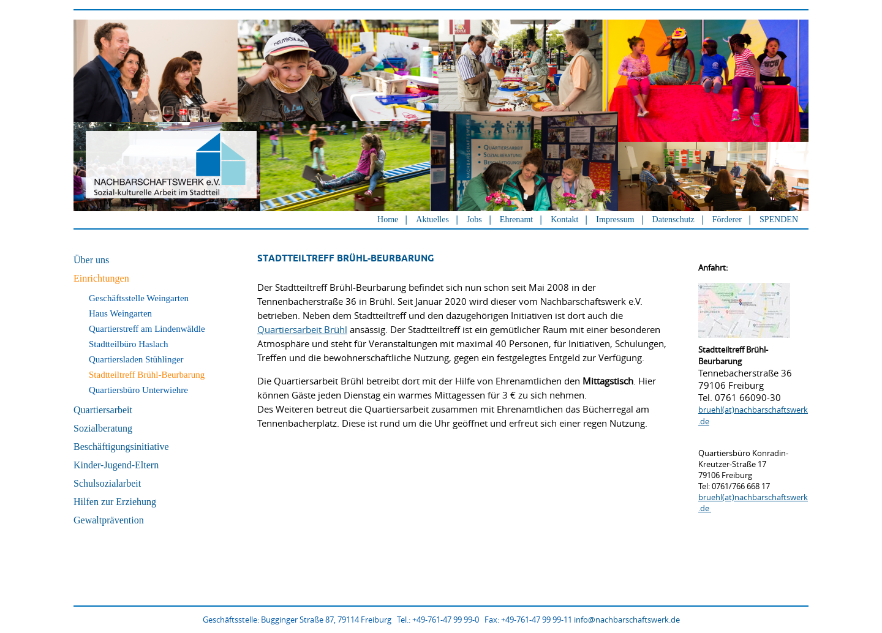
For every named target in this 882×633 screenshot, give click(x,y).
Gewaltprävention (109, 520)
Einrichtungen (101, 278)
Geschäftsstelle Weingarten (139, 298)
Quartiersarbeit (103, 410)
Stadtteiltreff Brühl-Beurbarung (147, 375)
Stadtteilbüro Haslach (128, 344)
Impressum (615, 219)
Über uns (91, 260)
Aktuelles (432, 219)
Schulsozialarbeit (107, 483)
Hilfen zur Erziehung (115, 501)
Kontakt (564, 219)
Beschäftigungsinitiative (121, 446)
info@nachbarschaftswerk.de (627, 619)
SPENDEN (779, 219)
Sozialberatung (103, 428)
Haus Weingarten (120, 313)
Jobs (474, 219)
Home (387, 219)
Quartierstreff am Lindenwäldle (147, 329)
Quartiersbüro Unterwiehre (138, 390)
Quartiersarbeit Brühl (302, 329)
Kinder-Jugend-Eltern (116, 465)
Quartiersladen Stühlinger (136, 359)
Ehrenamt (516, 219)
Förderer (727, 219)
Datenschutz (673, 219)
